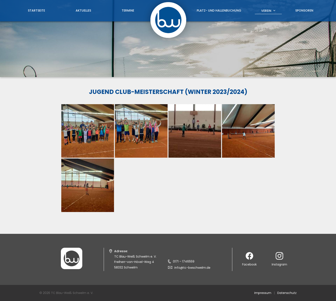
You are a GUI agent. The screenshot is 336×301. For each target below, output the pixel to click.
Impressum (262, 293)
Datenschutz (287, 293)
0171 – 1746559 (183, 261)
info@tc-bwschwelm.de (192, 267)
